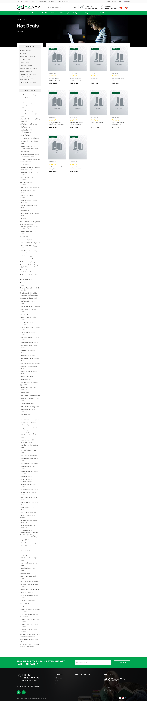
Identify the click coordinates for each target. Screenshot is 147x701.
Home (20, 1)
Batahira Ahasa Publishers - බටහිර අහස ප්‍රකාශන (28, 131)
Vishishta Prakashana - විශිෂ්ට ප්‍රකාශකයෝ (29, 625)
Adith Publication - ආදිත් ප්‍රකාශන (30, 95)
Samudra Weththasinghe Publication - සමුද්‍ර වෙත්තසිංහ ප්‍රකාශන (28, 435)
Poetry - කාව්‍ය (24, 62)
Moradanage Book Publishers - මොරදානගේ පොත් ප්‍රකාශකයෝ (29, 294)
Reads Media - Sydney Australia (30, 395)
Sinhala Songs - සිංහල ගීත (28, 512)
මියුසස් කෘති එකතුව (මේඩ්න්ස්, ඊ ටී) (118, 123)
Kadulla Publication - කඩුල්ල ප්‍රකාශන (28, 247)
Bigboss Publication (26, 135)
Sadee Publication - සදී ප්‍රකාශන (29, 406)
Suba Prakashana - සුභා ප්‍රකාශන (30, 543)
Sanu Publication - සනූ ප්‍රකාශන (29, 463)
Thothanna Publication (27, 592)
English (127, 1)
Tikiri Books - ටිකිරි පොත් (27, 600)
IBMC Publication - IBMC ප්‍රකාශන (30, 221)
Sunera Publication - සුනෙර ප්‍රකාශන (28, 564)
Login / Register (111, 8)
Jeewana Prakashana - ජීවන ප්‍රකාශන (29, 233)
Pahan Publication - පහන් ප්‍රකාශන (28, 351)
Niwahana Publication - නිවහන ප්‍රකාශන (29, 338)
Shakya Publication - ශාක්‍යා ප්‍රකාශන (28, 498)
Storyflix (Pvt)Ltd (25, 540)
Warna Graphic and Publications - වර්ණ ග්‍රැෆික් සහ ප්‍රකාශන (30, 635)
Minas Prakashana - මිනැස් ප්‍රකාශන (28, 284)
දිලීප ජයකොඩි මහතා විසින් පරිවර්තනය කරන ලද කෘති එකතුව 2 (77, 79)
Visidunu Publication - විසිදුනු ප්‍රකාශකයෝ (29, 630)
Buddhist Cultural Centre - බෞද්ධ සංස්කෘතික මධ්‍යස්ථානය (29, 147)
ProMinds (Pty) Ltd (25, 379)
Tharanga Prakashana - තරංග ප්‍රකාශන (29, 585)
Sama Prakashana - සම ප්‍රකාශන (30, 420)
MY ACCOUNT (111, 1)
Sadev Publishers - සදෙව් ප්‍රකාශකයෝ (27, 411)
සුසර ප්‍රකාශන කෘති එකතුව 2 (118, 79)
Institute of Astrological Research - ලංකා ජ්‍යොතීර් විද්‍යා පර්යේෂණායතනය (29, 226)
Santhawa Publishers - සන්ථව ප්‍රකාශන (29, 459)
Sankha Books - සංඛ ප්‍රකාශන (28, 455)
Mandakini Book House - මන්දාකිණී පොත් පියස (27, 271)
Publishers (52, 1)
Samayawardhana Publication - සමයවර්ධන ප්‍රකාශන (29, 429)
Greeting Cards (24, 210)
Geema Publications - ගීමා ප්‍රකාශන (28, 191)
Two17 (22, 606)
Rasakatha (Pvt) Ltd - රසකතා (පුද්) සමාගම (29, 383)
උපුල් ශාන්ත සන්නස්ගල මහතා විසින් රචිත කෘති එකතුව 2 (75, 168)
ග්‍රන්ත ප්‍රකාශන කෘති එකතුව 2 (55, 168)
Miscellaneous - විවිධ (27, 79)
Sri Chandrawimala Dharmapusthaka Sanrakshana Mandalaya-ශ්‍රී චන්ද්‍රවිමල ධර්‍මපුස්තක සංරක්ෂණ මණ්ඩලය (29, 534)
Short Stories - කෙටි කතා (28, 68)
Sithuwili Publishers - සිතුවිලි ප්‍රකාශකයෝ (28, 521)
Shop (25, 19)
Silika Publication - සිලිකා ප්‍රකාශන (27, 508)
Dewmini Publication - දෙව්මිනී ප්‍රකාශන (29, 173)
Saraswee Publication (26, 476)
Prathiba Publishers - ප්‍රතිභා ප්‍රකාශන (28, 367)
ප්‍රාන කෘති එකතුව (96, 78)
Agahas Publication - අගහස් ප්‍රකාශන (28, 99)
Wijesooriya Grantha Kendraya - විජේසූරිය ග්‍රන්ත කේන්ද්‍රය (29, 645)
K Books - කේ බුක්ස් (26, 240)
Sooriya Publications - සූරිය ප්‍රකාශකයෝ (28, 526)
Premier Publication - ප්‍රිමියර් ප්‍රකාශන (28, 372)
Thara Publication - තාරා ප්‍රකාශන (30, 581)
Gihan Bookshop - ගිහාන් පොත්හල (27, 196)
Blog (26, 1)
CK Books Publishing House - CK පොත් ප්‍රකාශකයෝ (30, 160)
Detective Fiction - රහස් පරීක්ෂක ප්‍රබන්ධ (28, 75)
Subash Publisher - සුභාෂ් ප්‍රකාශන (27, 547)
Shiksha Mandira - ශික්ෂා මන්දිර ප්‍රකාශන (29, 503)
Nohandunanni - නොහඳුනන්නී (29, 342)
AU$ (120, 1)
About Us (33, 1)
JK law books (24, 237)
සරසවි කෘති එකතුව (97, 123)
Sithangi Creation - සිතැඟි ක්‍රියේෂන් (27, 516)
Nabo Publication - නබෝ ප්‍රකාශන (27, 302)
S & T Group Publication (27, 403)
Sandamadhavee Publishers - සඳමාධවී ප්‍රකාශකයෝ (29, 441)
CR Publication (24, 164)
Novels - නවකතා (25, 50)
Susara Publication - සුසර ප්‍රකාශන (27, 569)
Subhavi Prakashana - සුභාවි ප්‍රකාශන (28, 552)
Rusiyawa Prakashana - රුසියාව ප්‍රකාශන (29, 399)
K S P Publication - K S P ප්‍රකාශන (30, 243)
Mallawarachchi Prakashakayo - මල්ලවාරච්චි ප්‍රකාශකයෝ (30, 266)
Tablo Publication (25, 573)
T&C (67, 1)
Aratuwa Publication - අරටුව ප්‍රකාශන (28, 115)
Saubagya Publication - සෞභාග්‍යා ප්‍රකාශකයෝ (27, 480)
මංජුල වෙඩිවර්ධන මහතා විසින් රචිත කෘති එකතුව (56, 124)
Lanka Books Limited (26, 259)
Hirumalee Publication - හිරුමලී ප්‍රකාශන (29, 214)
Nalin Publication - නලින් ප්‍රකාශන (30, 306)
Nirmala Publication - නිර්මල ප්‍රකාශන (28, 318)
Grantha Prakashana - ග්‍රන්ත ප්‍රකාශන (28, 206)
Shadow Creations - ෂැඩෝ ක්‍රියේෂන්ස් (28, 493)
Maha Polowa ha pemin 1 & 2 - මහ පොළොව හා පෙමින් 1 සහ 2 (56, 79)
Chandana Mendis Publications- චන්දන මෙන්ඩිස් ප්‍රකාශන (30, 155)
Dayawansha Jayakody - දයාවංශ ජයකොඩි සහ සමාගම (30, 168)
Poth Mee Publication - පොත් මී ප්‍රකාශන (29, 359)
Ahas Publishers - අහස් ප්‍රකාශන (29, 103)
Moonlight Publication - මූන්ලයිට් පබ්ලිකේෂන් (30, 289)
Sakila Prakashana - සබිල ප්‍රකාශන (28, 416)
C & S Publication (25, 151)
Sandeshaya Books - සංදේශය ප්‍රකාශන (29, 446)
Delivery (58, 684)
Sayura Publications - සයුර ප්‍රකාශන (28, 485)
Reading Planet (24, 392)
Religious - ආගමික (26, 65)
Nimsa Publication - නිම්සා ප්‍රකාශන (28, 310)
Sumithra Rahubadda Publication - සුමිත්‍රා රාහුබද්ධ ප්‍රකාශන (28, 558)
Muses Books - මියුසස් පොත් (28, 298)
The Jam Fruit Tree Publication (29, 589)
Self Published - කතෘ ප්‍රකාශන (29, 489)
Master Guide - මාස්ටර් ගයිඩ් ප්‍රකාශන (28, 276)
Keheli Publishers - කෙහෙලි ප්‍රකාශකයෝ (28, 252)
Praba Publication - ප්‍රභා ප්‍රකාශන (30, 363)
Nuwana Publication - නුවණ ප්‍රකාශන (28, 346)
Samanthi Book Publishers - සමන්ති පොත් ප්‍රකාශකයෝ (28, 424)
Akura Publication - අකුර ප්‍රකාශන (30, 111)
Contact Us (42, 1)
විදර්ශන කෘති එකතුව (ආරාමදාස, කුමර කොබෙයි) (77, 124)
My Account (59, 678)
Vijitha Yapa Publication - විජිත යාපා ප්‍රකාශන (29, 615)
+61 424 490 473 (91, 8)
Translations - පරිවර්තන (28, 56)
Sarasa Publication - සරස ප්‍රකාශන (27, 467)
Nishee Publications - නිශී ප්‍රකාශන (27, 333)
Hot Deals (23, 53)
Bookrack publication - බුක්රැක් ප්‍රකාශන (29, 142)
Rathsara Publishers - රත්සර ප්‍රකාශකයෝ (28, 388)
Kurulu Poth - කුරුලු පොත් (27, 256)
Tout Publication (25, 603)
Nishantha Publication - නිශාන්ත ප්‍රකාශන (30, 328)
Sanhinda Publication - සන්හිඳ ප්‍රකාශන (29, 451)
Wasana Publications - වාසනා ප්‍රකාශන (29, 640)
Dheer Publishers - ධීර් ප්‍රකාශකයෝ (26, 178)
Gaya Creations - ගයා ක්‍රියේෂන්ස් (30, 187)
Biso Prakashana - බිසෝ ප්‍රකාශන (30, 138)
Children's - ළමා (25, 59)
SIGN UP (122, 662)
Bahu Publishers (25, 127)
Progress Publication (26, 376)
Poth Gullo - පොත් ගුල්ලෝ (28, 355)
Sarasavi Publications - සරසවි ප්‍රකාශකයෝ (29, 472)
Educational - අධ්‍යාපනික (28, 82)
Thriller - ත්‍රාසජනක (26, 71)
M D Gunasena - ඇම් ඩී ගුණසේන (29, 262)
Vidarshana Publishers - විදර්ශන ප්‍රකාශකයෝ (30, 610)
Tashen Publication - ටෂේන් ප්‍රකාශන (28, 577)
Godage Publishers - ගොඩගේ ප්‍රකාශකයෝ (29, 201)
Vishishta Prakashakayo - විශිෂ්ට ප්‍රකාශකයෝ (30, 620)
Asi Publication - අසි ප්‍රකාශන (28, 124)
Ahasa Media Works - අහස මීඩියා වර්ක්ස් (30, 107)
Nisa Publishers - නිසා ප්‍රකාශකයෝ (26, 323)
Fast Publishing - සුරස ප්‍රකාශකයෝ (26, 183)
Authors (60, 1)
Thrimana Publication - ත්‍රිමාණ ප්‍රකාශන (29, 596)
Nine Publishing (24, 314)
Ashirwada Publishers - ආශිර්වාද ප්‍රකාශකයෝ (30, 120)
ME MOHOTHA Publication (28, 280)
